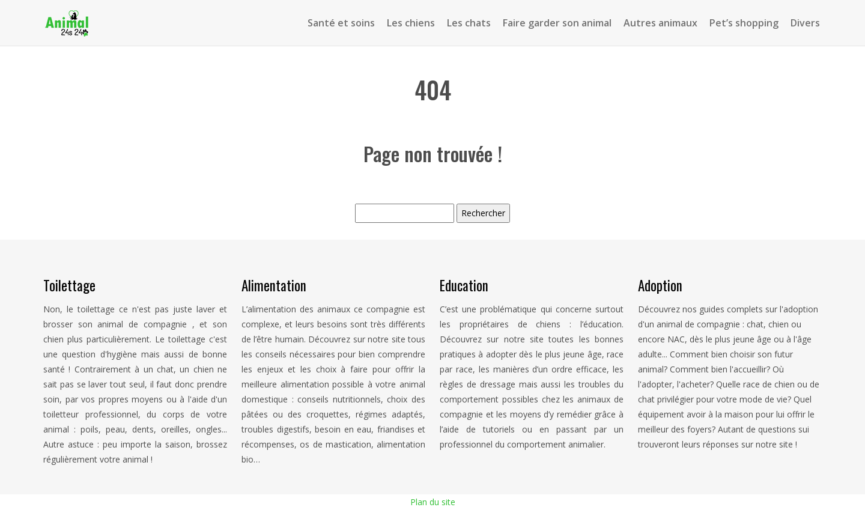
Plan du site (432, 502)
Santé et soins (341, 22)
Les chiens (411, 22)
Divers (805, 22)
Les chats (469, 22)
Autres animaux (660, 22)
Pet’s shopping (743, 22)
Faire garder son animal (557, 22)
